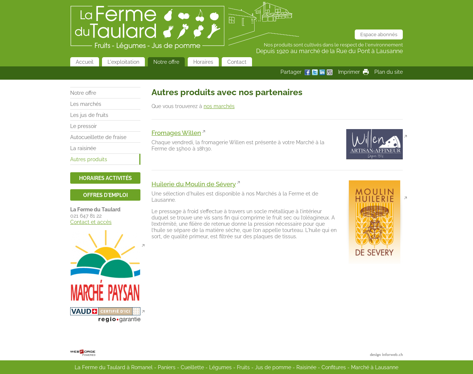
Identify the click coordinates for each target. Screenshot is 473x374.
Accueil (84, 62)
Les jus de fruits (89, 115)
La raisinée (83, 148)
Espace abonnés (378, 34)
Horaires (203, 62)
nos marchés (219, 106)
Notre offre (166, 62)
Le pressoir (83, 126)
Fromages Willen (176, 132)
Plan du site (388, 72)
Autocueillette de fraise (98, 137)
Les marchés (85, 104)
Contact (236, 62)
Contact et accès (91, 222)
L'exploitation (123, 62)
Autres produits (88, 159)
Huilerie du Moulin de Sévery (194, 184)
